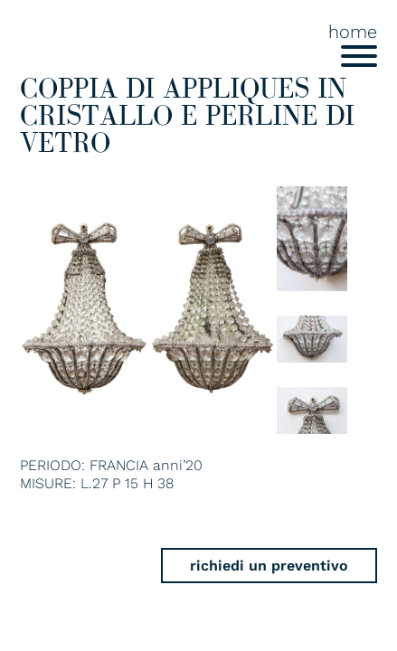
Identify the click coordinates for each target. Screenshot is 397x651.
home (352, 31)
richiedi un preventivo (269, 565)
